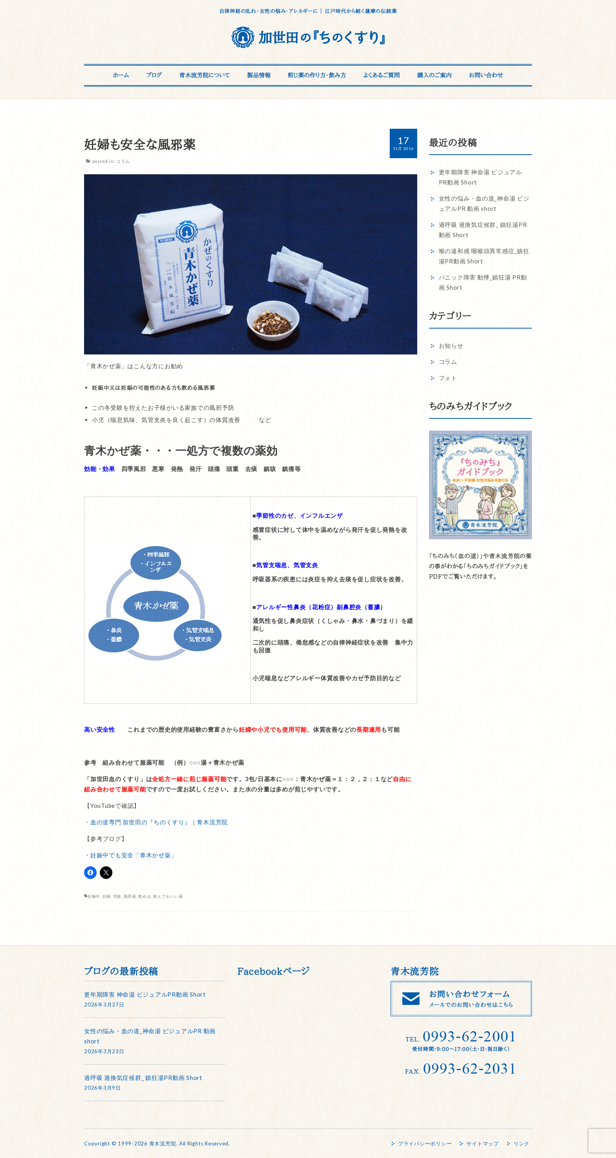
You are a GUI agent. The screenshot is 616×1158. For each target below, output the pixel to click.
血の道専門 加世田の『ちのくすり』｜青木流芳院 (159, 822)
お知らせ (451, 345)
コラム (123, 161)
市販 (117, 896)
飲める (144, 896)
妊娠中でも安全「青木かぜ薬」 (133, 854)
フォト (448, 377)
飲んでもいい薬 (168, 896)
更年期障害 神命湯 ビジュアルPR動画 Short (145, 994)
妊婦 (107, 896)
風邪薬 (130, 896)
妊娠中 (94, 896)
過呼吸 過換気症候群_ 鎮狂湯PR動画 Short (143, 1077)
